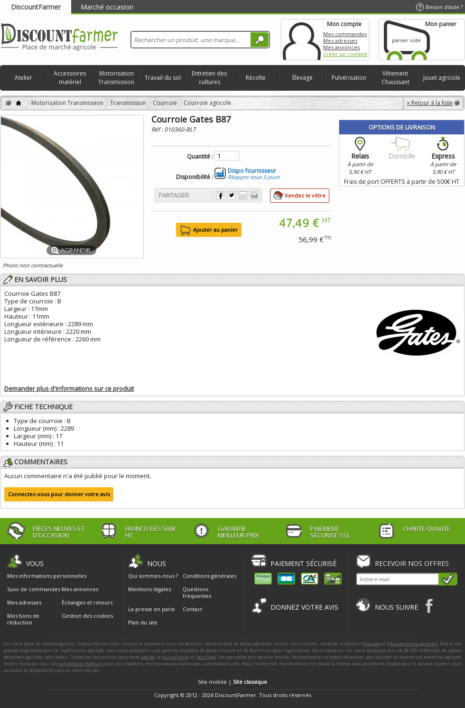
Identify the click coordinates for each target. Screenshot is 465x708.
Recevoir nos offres (412, 563)
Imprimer (254, 195)
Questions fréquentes (197, 592)
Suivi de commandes (33, 589)
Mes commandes (345, 34)
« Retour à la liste (430, 103)
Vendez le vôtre (305, 195)
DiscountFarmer (36, 6)
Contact (192, 609)
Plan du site (143, 622)
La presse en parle (151, 609)
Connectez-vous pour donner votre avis (59, 494)
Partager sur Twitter (231, 195)
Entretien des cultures (209, 77)
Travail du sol (163, 78)
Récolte (256, 78)
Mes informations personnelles (46, 576)
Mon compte (301, 39)
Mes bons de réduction (23, 619)
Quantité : (200, 156)
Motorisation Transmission (116, 77)
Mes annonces (341, 47)
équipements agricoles (414, 644)
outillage (206, 657)
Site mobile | (232, 681)
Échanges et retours (87, 602)
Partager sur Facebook (220, 195)
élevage (372, 644)
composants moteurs (81, 664)
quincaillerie (175, 657)
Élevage (302, 78)
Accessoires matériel (70, 77)
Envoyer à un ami (243, 195)
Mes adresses (340, 40)
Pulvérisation (349, 78)
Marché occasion (107, 6)
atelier (148, 657)
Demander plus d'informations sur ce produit (69, 388)
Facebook (429, 605)
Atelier (23, 78)
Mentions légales (149, 589)
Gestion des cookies (87, 616)
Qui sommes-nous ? (153, 575)
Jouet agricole (441, 78)
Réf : (157, 129)
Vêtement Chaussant (395, 77)
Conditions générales (209, 575)
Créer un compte (345, 53)
